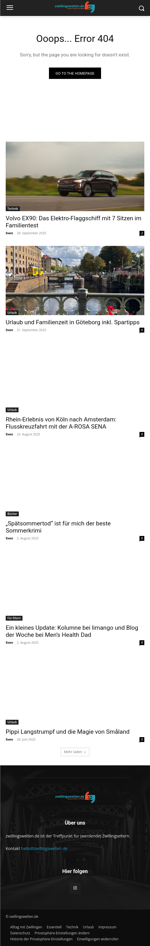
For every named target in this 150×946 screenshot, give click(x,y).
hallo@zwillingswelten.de (44, 848)
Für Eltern (14, 618)
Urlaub (12, 313)
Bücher (12, 514)
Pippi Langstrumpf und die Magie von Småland (68, 731)
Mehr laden (75, 751)
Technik (12, 209)
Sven (9, 233)
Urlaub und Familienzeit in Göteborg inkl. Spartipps (73, 322)
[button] (62, 933)
